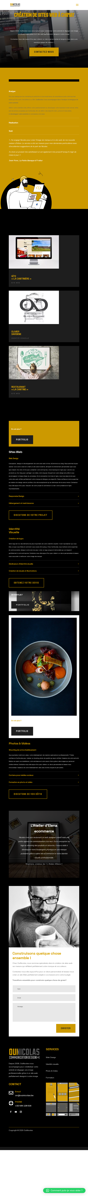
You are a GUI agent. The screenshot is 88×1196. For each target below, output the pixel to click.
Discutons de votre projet (30, 561)
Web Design (51, 1103)
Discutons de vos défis (28, 839)
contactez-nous (44, 51)
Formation (50, 1123)
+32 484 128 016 (23, 1151)
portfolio (22, 485)
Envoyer (66, 1074)
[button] (64, 1190)
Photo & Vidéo (52, 1116)
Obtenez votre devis (26, 628)
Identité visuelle (52, 1109)
